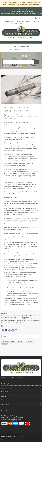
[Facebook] (36, 18)
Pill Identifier (20, 21)
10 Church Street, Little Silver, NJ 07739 (21, 9)
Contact (3, 396)
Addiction (4, 344)
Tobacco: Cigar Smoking (17, 341)
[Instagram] (39, 18)
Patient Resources (20, 49)
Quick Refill (29, 21)
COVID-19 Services (6, 394)
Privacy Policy (5, 404)
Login (20, 23)
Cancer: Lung (5, 341)
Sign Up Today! (14, 23)
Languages (8, 21)
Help (13, 21)
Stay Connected (5, 391)
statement (27, 175)
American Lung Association (20, 188)
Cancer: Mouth (29, 341)
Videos (19, 66)
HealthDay (12, 323)
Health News (9, 66)
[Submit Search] (36, 62)
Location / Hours (5, 402)
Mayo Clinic (34, 259)
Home (11, 49)
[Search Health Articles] (18, 62)
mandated (31, 272)
